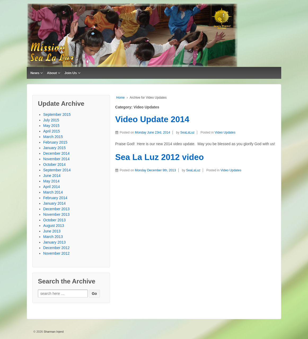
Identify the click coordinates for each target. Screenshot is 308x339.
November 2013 (56, 214)
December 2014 (56, 153)
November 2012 (56, 253)
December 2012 (56, 248)
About (52, 73)
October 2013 (54, 220)
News (34, 73)
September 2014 (57, 170)
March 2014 (53, 192)
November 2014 (56, 159)
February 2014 (55, 198)
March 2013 (53, 237)
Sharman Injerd (53, 331)
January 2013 (54, 242)
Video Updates (225, 132)
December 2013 (56, 209)
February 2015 (55, 142)
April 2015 (51, 131)
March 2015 (53, 137)
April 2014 (51, 187)
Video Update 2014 (152, 119)
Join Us (70, 73)
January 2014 (54, 203)
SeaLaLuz (187, 132)
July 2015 (51, 120)
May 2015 (51, 125)
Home (120, 97)
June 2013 (51, 231)
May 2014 (51, 181)
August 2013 (53, 225)
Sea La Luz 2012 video (159, 157)
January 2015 (54, 148)
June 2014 (51, 175)
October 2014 (54, 164)
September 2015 (57, 114)
